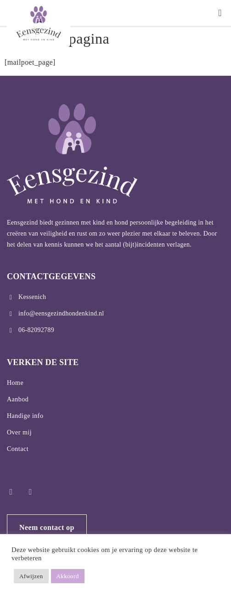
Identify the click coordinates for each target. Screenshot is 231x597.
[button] (220, 13)
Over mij (19, 432)
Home (15, 382)
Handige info (25, 415)
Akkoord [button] (67, 576)
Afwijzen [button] (31, 576)
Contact (17, 448)
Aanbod (17, 399)
